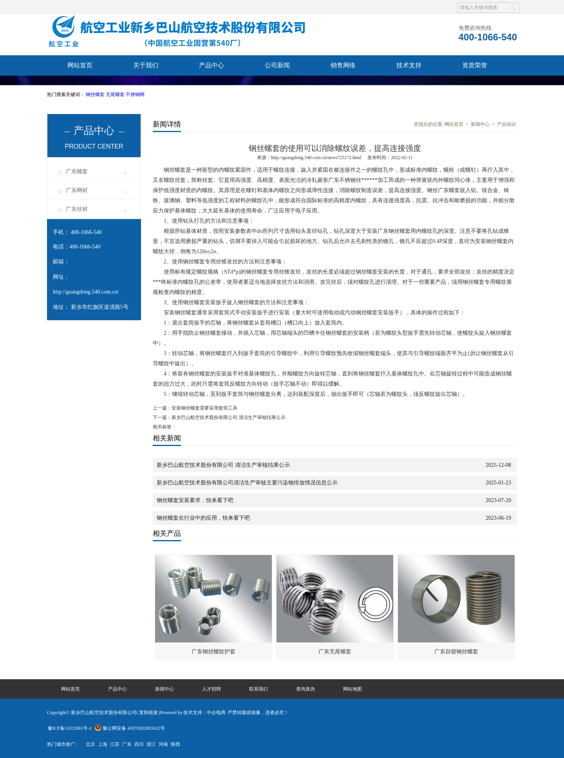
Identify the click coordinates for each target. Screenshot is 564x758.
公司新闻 (277, 65)
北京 (90, 744)
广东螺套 (77, 171)
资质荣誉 (474, 65)
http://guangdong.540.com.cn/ (86, 292)
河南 (163, 744)
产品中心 (211, 65)
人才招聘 (211, 689)
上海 (102, 744)
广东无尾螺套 (334, 652)
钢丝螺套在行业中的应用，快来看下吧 (203, 518)
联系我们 (79, 85)
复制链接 (148, 712)
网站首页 (79, 65)
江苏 (114, 744)
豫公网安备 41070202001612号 (129, 728)
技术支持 (408, 65)
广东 (127, 744)
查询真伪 (145, 85)
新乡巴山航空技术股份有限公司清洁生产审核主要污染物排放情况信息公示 (247, 483)
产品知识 (506, 124)
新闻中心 (480, 124)
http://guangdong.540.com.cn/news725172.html (316, 157)
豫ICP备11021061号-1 (70, 728)
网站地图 (352, 689)
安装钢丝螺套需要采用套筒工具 (204, 408)
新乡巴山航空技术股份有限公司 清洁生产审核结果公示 (229, 417)
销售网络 (343, 65)
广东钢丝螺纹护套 (213, 652)
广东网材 (77, 190)
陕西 (175, 744)
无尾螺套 (116, 94)
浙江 (151, 744)
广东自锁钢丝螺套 (456, 652)
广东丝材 (77, 209)
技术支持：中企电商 (204, 712)
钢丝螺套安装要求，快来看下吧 (195, 500)
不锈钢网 (135, 94)
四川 (139, 744)
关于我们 (145, 65)
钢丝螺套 (96, 94)
